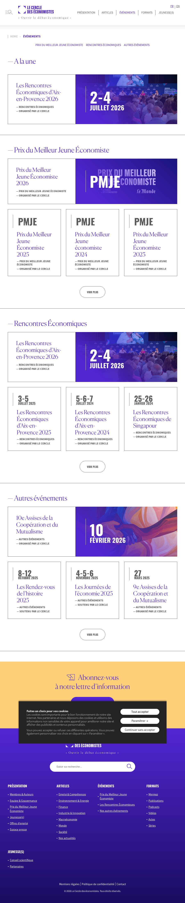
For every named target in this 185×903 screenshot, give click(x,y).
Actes (152, 819)
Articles (107, 12)
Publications (156, 801)
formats (152, 785)
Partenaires (17, 866)
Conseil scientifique (21, 860)
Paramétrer (138, 721)
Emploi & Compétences (72, 794)
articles (63, 785)
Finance (63, 807)
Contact (121, 884)
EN (178, 6)
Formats (146, 12)
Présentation (86, 12)
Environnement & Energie (74, 801)
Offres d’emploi (19, 823)
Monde (63, 825)
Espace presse (18, 829)
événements (106, 785)
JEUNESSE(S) (166, 12)
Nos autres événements (114, 811)
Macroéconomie (68, 819)
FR (172, 6)
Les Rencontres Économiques (117, 804)
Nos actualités (67, 838)
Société (63, 832)
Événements (127, 12)
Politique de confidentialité (98, 884)
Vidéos (152, 813)
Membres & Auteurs (21, 794)
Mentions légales (69, 884)
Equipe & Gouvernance (23, 801)
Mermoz (153, 794)
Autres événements (137, 45)
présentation (17, 785)
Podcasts (154, 807)
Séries (152, 825)
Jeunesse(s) (17, 817)
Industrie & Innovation (72, 813)
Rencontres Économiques (103, 45)
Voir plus (92, 292)
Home (14, 36)
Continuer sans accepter (140, 730)
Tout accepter (140, 712)
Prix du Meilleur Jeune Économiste (59, 45)
